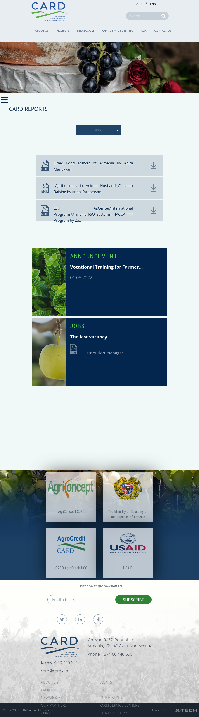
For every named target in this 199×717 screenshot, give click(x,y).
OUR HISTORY (111, 697)
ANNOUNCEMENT (93, 256)
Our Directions (114, 712)
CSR (144, 30)
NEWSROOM (85, 30)
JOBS (77, 326)
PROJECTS (62, 30)
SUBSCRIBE (133, 599)
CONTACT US (162, 30)
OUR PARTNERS (54, 705)
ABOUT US (42, 30)
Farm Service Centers (118, 30)
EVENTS (106, 682)
